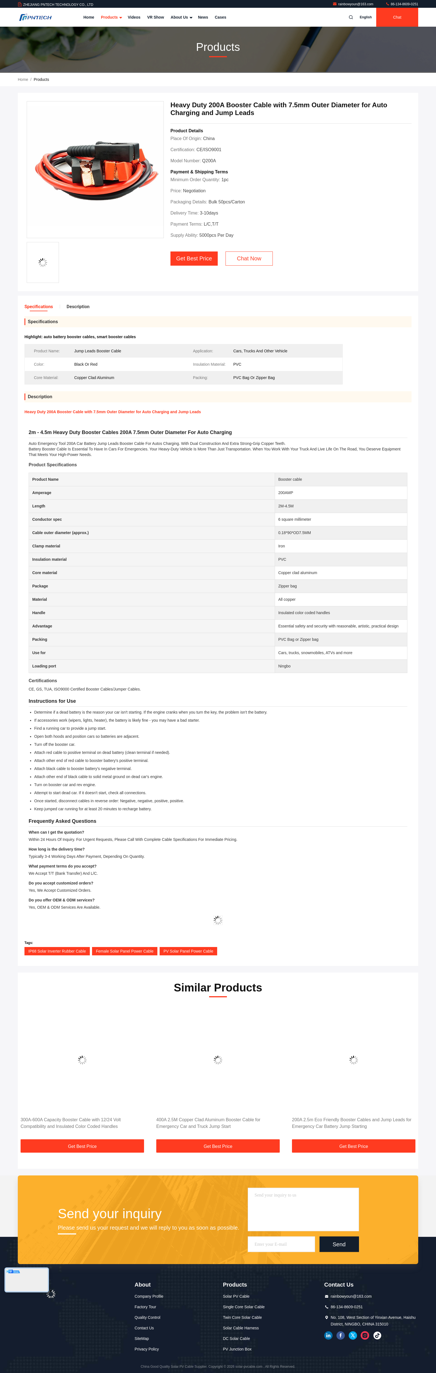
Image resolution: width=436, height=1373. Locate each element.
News (203, 17)
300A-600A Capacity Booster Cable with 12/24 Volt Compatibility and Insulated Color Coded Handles (71, 1123)
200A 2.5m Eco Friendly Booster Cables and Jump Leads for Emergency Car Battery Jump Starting (352, 1123)
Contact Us (144, 1328)
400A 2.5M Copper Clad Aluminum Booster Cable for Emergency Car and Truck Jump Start (208, 1123)
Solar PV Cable (236, 1296)
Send (339, 1244)
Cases (220, 17)
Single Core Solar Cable (244, 1307)
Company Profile (149, 1296)
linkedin (328, 1335)
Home (88, 17)
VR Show (155, 17)
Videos (134, 17)
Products (111, 17)
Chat (397, 17)
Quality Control (147, 1317)
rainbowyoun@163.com (353, 4)
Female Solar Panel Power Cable (124, 951)
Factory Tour (145, 1307)
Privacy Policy (147, 1349)
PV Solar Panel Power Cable (188, 951)
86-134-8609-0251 (401, 4)
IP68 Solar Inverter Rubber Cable (57, 951)
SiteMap (142, 1338)
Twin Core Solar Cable (242, 1317)
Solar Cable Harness (241, 1328)
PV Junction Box (237, 1349)
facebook (340, 1335)
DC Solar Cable (236, 1338)
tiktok (377, 1335)
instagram (365, 1335)
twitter (353, 1335)
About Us (181, 17)
